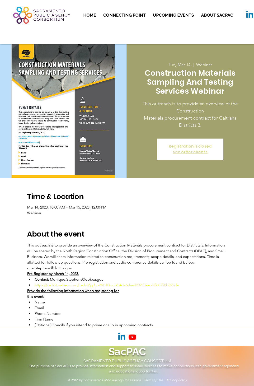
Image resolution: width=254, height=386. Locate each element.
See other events (190, 152)
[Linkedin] (249, 15)
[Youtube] (132, 337)
